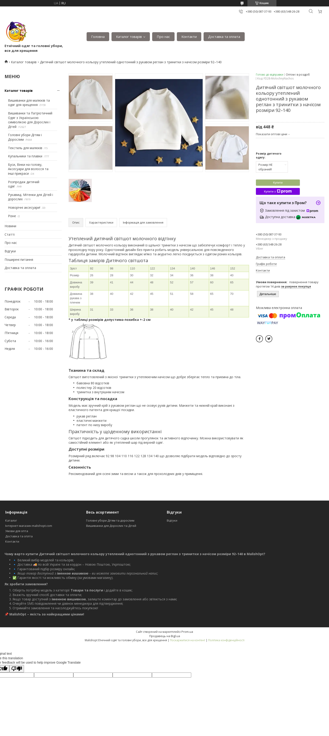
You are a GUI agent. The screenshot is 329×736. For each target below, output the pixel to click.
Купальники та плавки (25, 156)
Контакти (189, 36)
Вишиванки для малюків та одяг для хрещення (29, 102)
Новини (10, 226)
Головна (98, 36)
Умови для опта (16, 531)
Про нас (163, 36)
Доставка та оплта (19, 536)
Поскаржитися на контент (187, 640)
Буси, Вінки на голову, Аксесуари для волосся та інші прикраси (28, 169)
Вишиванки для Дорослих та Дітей (111, 526)
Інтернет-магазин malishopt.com (28, 526)
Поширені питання (19, 259)
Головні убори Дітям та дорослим (110, 520)
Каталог (11, 520)
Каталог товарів (129, 36)
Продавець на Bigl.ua (164, 636)
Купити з (278, 191)
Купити (278, 182)
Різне (12, 216)
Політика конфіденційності (226, 640)
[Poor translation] (16, 669)
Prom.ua (187, 632)
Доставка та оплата (224, 36)
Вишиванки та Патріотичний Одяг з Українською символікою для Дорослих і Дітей (30, 120)
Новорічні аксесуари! (24, 207)
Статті (10, 234)
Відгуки (10, 251)
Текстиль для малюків (25, 148)
